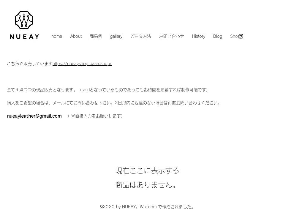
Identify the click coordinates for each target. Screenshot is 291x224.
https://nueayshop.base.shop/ (82, 63)
